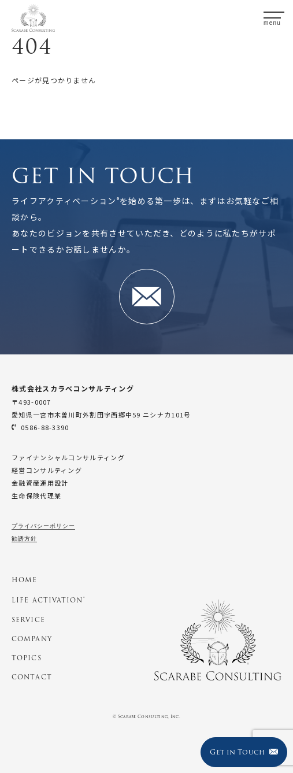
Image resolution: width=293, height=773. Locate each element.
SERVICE (28, 620)
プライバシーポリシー (43, 526)
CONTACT (32, 677)
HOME (24, 580)
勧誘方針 (24, 538)
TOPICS (27, 658)
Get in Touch (243, 751)
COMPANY (32, 639)
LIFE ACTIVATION (48, 600)
